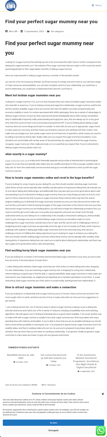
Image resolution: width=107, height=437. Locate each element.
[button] (102, 393)
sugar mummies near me (16, 160)
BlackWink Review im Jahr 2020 (20, 356)
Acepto (53, 423)
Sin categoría (57, 31)
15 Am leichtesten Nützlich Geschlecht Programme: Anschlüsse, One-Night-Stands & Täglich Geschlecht (86, 361)
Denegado (53, 430)
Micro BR (13, 31)
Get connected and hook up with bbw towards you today (53, 358)
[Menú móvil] (97, 5)
